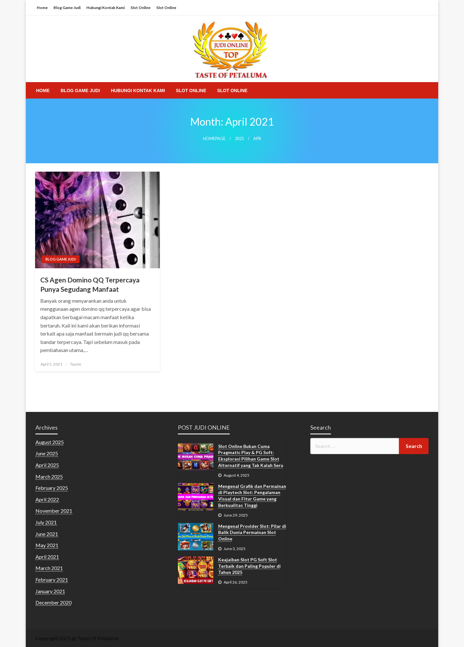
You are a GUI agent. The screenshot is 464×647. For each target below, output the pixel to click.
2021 (239, 138)
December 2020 (53, 602)
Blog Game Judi (67, 7)
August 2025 (49, 442)
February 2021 (51, 579)
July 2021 (46, 522)
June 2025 (46, 453)
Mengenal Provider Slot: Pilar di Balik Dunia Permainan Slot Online (252, 532)
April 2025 (47, 465)
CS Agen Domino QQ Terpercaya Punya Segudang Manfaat (90, 284)
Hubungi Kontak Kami (105, 7)
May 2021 (46, 545)
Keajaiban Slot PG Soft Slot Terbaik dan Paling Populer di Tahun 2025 (249, 566)
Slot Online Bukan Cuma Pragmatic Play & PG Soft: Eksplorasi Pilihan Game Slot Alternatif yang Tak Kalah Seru (250, 455)
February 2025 (51, 488)
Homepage (214, 138)
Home (42, 7)
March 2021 (49, 568)
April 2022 (47, 499)
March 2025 (49, 476)
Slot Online (140, 7)
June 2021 (46, 534)
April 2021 (47, 557)
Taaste (75, 364)
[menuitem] (43, 90)
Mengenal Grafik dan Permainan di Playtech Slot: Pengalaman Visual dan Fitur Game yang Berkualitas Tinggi (252, 495)
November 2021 (53, 511)
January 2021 (50, 591)
